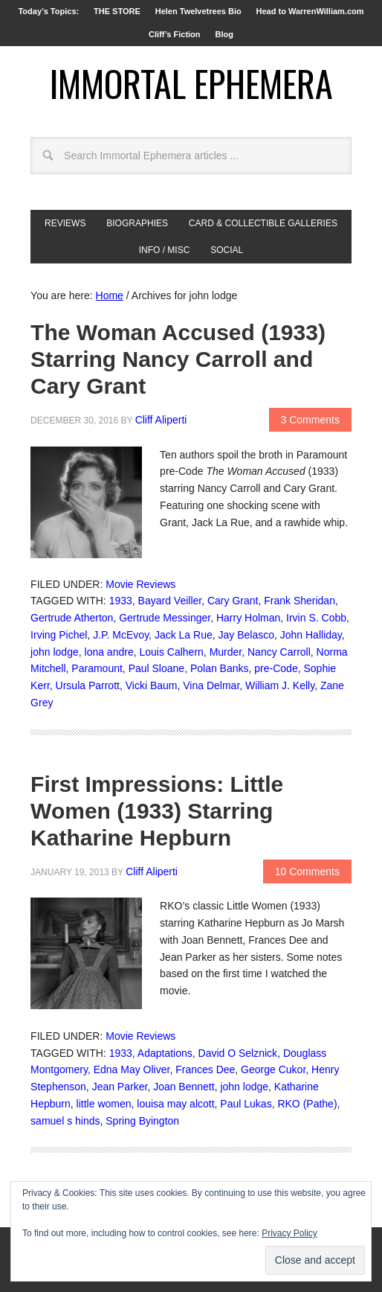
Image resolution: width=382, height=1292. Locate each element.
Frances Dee (205, 1069)
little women (104, 1104)
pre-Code (275, 668)
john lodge (54, 652)
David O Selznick (238, 1053)
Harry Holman (248, 618)
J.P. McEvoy (121, 635)
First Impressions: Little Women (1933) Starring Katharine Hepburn (156, 811)
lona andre (109, 652)
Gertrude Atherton (71, 618)
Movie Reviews (140, 584)
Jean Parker (120, 1087)
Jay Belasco (246, 635)
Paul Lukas (245, 1104)
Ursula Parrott (88, 685)
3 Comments (310, 420)
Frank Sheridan (299, 601)
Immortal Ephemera (191, 83)
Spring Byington (142, 1121)
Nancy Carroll (279, 652)
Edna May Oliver (132, 1069)
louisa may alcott (175, 1104)
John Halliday (311, 635)
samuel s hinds (65, 1121)
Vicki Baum (152, 685)
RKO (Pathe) (307, 1104)
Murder (226, 652)
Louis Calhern (171, 652)
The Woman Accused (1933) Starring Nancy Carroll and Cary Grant (178, 359)
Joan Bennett (184, 1087)
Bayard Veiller (170, 601)
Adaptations (164, 1053)
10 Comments (307, 871)
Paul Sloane (157, 668)
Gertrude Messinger (164, 618)
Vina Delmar (211, 685)
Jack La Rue (184, 635)
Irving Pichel (58, 635)
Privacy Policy (289, 1233)
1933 (120, 601)
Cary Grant (232, 601)
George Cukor (273, 1069)
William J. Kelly (279, 685)
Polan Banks (219, 668)
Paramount (96, 668)
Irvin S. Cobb (316, 618)
